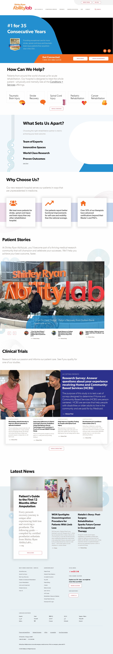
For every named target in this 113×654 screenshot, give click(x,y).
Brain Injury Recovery (24, 577)
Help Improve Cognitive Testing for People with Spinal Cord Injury (68, 423)
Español (20, 616)
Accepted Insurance (48, 577)
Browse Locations (75, 585)
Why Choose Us (39, 9)
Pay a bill (97, 2)
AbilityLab (22, 7)
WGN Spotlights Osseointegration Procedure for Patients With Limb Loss (62, 521)
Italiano (20, 621)
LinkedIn (74, 571)
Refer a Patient (80, 58)
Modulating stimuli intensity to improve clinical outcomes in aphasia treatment (19, 423)
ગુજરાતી (50, 618)
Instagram (76, 571)
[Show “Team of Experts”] (12, 145)
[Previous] (9, 333)
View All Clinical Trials (56, 448)
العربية (20, 618)
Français (51, 621)
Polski (35, 616)
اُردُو (65, 618)
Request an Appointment (99, 58)
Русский (36, 618)
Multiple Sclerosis (23, 588)
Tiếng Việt (81, 618)
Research (62, 9)
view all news (30, 552)
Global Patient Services (49, 599)
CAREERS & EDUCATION (72, 9)
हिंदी (35, 621)
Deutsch (81, 621)
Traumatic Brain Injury (14, 97)
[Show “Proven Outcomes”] (9, 164)
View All (21, 590)
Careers (46, 585)
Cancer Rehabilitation (98, 97)
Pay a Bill (46, 579)
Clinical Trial (67, 414)
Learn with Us (47, 590)
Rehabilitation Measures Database (51, 596)
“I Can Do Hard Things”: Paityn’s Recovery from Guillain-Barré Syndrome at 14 (64, 322)
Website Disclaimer (37, 632)
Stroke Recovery (34, 97)
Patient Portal (86, 2)
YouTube (72, 571)
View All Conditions (56, 108)
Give (82, 9)
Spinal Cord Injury (56, 97)
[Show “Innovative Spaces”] (9, 151)
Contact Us (74, 595)
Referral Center (47, 588)
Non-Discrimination (63, 632)
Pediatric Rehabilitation (77, 97)
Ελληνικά (66, 621)
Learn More (25, 163)
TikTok (78, 571)
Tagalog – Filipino (82, 616)
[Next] (14, 333)
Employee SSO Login (49, 601)
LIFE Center (46, 593)
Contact (87, 9)
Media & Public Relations (49, 574)
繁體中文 (51, 616)
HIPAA (45, 632)
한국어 (65, 616)
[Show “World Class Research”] (12, 158)
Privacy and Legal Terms (24, 632)
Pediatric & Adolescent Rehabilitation (27, 579)
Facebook (70, 571)
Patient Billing (47, 582)
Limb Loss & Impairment (24, 585)
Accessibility (53, 632)
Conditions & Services (51, 9)
